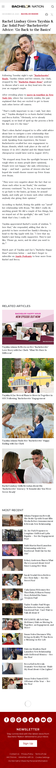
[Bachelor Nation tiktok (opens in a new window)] (31, 719)
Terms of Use (40, 754)
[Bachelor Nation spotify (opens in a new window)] (19, 719)
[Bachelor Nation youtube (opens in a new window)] (43, 719)
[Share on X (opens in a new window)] (51, 14)
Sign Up (28, 743)
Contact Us (14, 754)
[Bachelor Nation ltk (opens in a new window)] (49, 719)
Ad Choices (11, 757)
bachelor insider (29, 14)
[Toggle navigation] (3, 6)
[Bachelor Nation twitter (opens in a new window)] (37, 719)
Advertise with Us (26, 757)
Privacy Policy (27, 754)
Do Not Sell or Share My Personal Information (28, 761)
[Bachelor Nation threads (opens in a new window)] (25, 719)
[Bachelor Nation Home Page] (28, 6)
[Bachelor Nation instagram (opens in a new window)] (13, 719)
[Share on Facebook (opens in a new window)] (46, 14)
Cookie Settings (42, 757)
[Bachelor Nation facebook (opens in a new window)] (6, 719)
